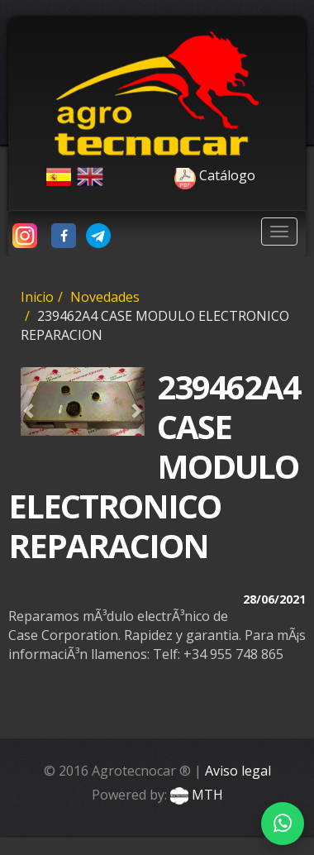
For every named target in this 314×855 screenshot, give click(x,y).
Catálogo (181, 175)
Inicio (37, 297)
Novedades (105, 297)
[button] (30, 401)
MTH (195, 795)
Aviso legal (238, 771)
